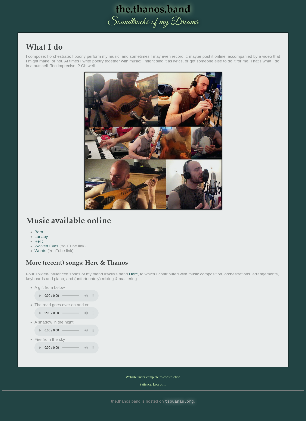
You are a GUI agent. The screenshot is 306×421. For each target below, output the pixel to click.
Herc (133, 274)
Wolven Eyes (46, 246)
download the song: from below (66, 295)
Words (40, 250)
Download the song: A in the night (66, 330)
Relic (39, 241)
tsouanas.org (179, 401)
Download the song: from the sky (66, 347)
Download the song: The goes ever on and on (66, 313)
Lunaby (41, 236)
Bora (38, 232)
